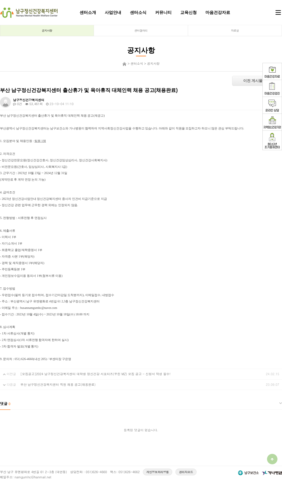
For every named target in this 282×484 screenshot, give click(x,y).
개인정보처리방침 (157, 472)
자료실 (235, 30)
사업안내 (113, 12)
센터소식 (138, 12)
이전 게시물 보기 (257, 81)
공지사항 (47, 30)
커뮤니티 (163, 12)
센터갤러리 (141, 30)
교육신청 (188, 12)
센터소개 (88, 12)
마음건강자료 (217, 12)
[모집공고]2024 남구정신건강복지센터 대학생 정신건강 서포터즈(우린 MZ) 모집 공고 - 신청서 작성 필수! (95, 374)
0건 (17, 104)
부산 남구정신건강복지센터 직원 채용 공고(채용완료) (58, 384)
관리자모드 (186, 472)
